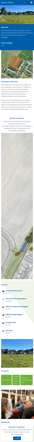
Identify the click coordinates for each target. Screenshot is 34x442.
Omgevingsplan (6, 380)
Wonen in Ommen (7, 2)
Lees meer (17, 438)
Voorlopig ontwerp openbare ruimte (16, 380)
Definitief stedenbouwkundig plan (26, 380)
